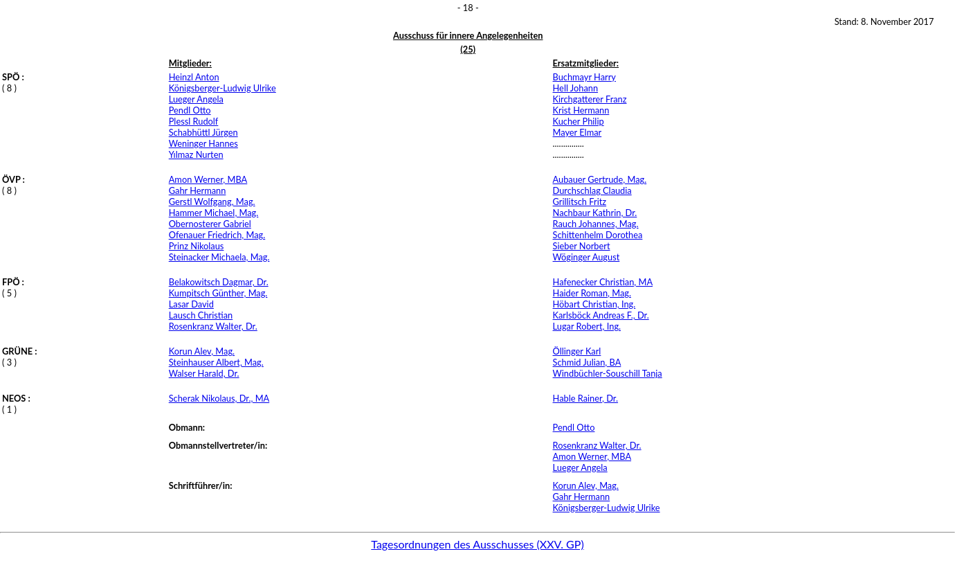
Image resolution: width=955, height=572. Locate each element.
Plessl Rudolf (194, 121)
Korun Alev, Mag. (202, 351)
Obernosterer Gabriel (210, 223)
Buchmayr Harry (584, 76)
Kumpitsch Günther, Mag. (218, 292)
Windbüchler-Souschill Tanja (607, 373)
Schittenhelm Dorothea (598, 234)
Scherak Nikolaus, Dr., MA (219, 398)
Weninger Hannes (203, 143)
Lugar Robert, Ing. (587, 326)
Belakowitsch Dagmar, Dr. (219, 281)
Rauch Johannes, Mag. (596, 223)
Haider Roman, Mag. (592, 292)
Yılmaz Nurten (196, 154)
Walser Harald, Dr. (204, 373)
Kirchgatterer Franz (590, 99)
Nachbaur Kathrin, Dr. (595, 212)
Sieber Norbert (581, 245)
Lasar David (191, 304)
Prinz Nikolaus (196, 245)
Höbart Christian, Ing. (594, 304)
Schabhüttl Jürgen (203, 132)
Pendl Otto (190, 110)
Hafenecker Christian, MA (603, 281)
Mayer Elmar (577, 132)
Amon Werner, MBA (208, 179)
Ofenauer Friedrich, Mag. (217, 234)
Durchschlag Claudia (592, 190)
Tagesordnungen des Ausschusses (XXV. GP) (477, 544)
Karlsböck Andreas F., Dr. (601, 315)
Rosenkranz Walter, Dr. (213, 326)
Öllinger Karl (577, 351)
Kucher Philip (578, 121)
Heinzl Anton (194, 76)
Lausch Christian (201, 315)
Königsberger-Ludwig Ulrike (222, 87)
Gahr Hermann (197, 190)
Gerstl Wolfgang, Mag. (212, 201)
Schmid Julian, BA (587, 362)
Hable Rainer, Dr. (586, 398)
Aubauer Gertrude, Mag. (600, 179)
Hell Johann (576, 87)
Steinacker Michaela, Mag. (219, 256)
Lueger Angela (196, 99)
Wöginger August (586, 256)
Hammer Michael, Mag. (214, 212)
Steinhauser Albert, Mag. (216, 362)
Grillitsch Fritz (580, 201)
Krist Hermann (581, 110)
